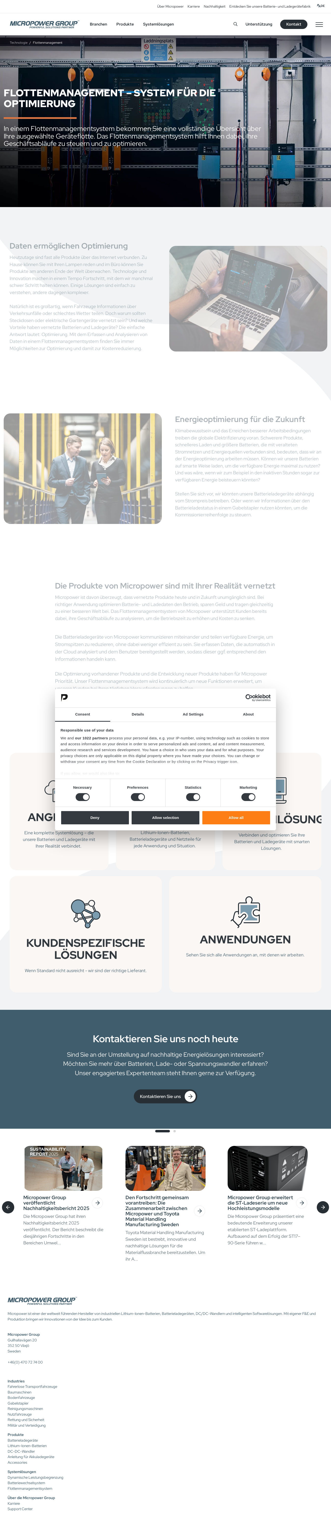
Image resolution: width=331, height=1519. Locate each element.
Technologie (19, 43)
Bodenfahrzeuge (21, 1397)
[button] (162, 1131)
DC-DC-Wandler (21, 1451)
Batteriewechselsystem (26, 1482)
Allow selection (165, 818)
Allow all (236, 818)
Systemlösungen (22, 1471)
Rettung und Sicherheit (26, 1419)
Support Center (20, 1508)
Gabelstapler (18, 1403)
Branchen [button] (98, 24)
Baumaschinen (19, 1392)
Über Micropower (170, 6)
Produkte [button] (125, 24)
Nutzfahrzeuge (20, 1414)
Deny (94, 818)
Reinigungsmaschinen (25, 1408)
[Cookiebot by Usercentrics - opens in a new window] (249, 698)
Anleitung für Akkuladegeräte (31, 1456)
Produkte (16, 1434)
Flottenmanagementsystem (30, 1488)
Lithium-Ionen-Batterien (27, 1445)
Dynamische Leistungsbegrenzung (35, 1477)
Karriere (194, 6)
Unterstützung (259, 24)
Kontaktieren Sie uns (168, 1096)
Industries (16, 1381)
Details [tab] (138, 714)
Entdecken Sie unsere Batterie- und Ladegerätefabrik (270, 6)
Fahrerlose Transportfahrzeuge (32, 1386)
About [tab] (248, 714)
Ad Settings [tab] (193, 714)
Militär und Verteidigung (27, 1425)
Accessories (17, 1462)
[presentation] (8, 1207)
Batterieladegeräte (23, 1440)
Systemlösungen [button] (158, 24)
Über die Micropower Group (31, 1497)
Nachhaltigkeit (214, 6)
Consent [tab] (82, 714)
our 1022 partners (91, 738)
